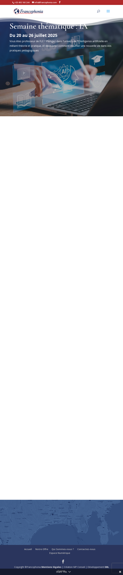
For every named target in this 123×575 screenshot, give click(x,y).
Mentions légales (51, 566)
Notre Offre (41, 549)
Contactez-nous (86, 549)
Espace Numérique (59, 552)
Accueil (28, 549)
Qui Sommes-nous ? (63, 549)
